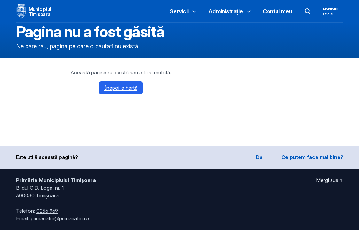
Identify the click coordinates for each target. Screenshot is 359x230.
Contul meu (277, 11)
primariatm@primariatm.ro (60, 218)
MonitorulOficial (330, 11)
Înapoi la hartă (120, 88)
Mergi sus (329, 180)
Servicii (183, 11)
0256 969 (47, 211)
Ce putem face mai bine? (312, 157)
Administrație (230, 11)
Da (259, 157)
